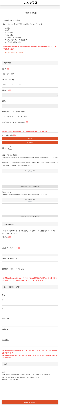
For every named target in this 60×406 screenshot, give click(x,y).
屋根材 (4, 101)
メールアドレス (7, 318)
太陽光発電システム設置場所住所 (13, 122)
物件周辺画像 (6, 192)
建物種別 (5, 90)
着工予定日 (6, 340)
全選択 (30, 138)
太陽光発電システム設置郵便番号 (13, 111)
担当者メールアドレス (9, 248)
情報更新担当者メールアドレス (13, 269)
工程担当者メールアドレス (11, 258)
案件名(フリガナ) (8, 79)
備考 (3, 372)
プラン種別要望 (7, 135)
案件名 (4, 69)
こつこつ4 (8, 146)
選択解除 (30, 142)
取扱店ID (5, 237)
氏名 (3, 295)
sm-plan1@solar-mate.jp (14, 52)
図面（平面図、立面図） (10, 155)
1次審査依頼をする (30, 402)
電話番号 (5, 329)
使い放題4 (8, 149)
